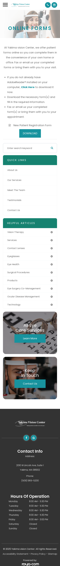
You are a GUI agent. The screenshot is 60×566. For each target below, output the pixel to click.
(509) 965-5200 (30, 480)
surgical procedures (18, 272)
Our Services (14, 180)
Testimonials (14, 200)
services (12, 240)
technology (14, 304)
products (12, 280)
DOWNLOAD (30, 133)
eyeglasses (13, 256)
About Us (12, 170)
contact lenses (16, 248)
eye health (13, 264)
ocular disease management (23, 296)
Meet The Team (16, 190)
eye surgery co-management (24, 288)
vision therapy (15, 232)
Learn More (30, 338)
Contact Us (13, 210)
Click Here (28, 87)
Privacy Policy (38, 554)
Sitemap (52, 554)
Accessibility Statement (15, 554)
